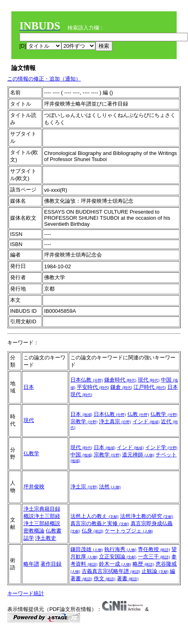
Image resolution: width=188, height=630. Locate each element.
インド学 (161, 447)
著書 (128, 578)
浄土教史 (45, 538)
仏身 (93, 531)
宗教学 (83, 421)
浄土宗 (83, 487)
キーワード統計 (25, 593)
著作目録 (50, 564)
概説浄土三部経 (41, 516)
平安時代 (93, 387)
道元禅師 (138, 455)
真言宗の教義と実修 (99, 523)
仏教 (138, 414)
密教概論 (33, 531)
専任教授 (154, 549)
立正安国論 (118, 557)
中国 (81, 455)
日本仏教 (86, 380)
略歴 (143, 564)
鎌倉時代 (120, 380)
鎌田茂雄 (86, 549)
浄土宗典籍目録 (41, 509)
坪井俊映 (33, 487)
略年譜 (31, 564)
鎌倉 (121, 387)
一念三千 (154, 557)
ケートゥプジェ (129, 531)
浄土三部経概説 (41, 523)
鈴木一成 (115, 564)
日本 (28, 387)
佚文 (105, 578)
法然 (110, 487)
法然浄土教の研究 (146, 516)
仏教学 (163, 414)
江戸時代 (149, 387)
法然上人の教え (94, 516)
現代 (149, 380)
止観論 (155, 571)
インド (146, 421)
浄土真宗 (115, 421)
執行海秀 (120, 549)
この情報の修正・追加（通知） (44, 79)
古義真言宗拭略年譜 (111, 571)
